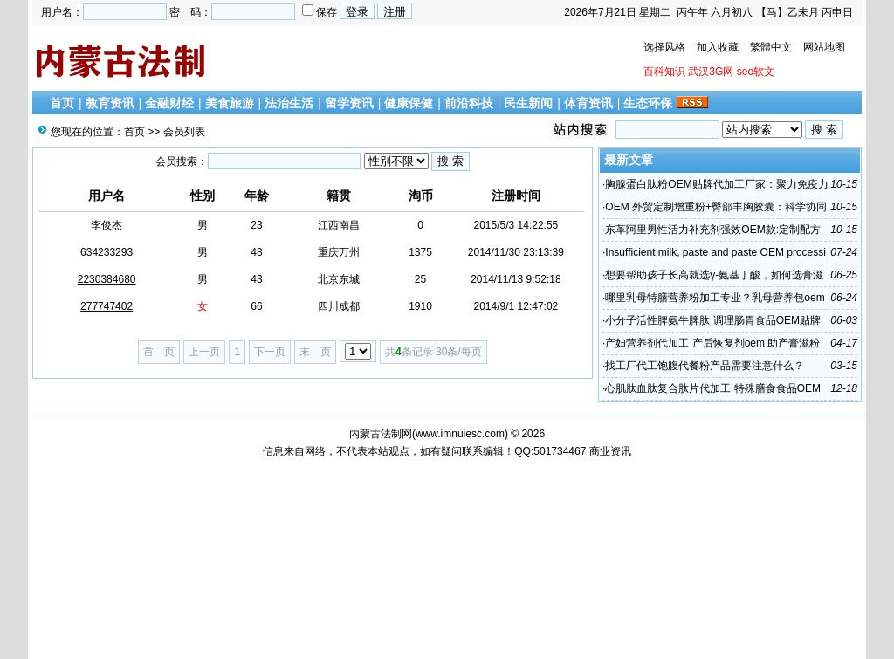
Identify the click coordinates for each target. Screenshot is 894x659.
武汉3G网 (710, 71)
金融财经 (169, 103)
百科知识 (664, 71)
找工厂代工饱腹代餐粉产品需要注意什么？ (704, 366)
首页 (62, 103)
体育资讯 (588, 103)
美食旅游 (229, 103)
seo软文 (755, 71)
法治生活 (289, 103)
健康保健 (408, 103)
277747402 (106, 306)
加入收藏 (718, 47)
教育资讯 (110, 103)
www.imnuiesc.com (460, 434)
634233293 (106, 252)
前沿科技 (468, 103)
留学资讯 (349, 103)
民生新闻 (528, 103)
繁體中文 (771, 47)
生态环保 (647, 103)
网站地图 (824, 47)
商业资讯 (610, 451)
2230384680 (107, 279)
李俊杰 (106, 225)
